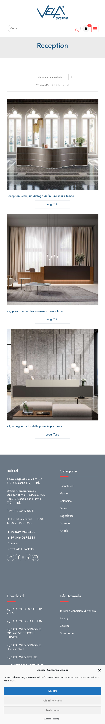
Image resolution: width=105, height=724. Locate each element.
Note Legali (67, 633)
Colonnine (66, 501)
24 (57, 84)
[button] (99, 670)
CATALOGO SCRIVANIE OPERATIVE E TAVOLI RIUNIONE (24, 633)
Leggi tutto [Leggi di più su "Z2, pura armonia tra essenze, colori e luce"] (52, 319)
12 (52, 84)
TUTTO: (65, 84)
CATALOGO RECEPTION (24, 621)
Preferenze (53, 710)
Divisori (64, 508)
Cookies (47, 718)
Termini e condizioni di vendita (78, 611)
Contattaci (14, 543)
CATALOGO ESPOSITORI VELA (24, 611)
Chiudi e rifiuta (52, 701)
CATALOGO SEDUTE (22, 657)
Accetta (52, 691)
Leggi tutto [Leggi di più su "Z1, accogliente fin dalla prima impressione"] (52, 435)
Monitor (64, 493)
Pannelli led (67, 486)
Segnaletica (67, 516)
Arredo (64, 531)
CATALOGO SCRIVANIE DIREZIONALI (24, 647)
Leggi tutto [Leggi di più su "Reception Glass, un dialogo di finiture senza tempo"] (52, 204)
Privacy (56, 718)
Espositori (65, 523)
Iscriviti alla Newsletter (21, 549)
